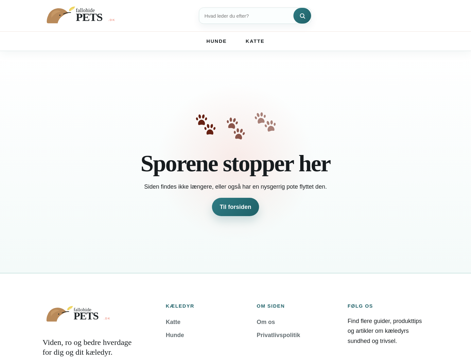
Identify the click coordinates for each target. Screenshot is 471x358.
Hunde (216, 41)
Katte (255, 41)
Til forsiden (236, 207)
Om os (266, 322)
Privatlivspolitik (278, 335)
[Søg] (302, 16)
